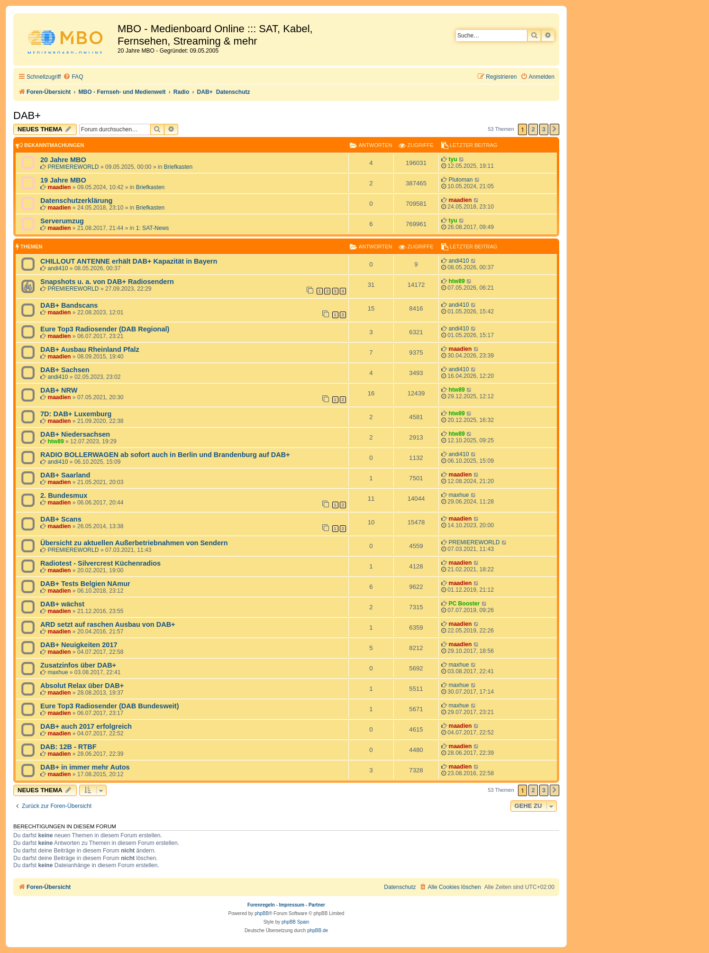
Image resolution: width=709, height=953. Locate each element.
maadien (59, 187)
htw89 (456, 281)
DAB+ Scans (61, 519)
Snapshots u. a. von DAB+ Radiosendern (107, 281)
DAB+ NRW (58, 390)
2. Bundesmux (63, 495)
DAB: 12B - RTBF (68, 747)
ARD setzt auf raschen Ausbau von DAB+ (107, 624)
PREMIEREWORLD (73, 167)
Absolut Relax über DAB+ (82, 685)
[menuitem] (73, 77)
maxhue (458, 495)
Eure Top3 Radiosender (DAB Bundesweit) (109, 706)
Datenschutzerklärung (76, 200)
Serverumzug (62, 221)
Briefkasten (178, 167)
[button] (554, 129)
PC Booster (464, 603)
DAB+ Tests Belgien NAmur (85, 583)
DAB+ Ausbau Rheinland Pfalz (89, 349)
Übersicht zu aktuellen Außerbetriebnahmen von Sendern (134, 543)
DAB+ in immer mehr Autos (85, 767)
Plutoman (460, 179)
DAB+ (27, 115)
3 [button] (543, 129)
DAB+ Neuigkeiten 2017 (79, 645)
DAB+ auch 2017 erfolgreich (86, 726)
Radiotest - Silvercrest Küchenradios (100, 563)
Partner (317, 904)
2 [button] (533, 129)
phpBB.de (317, 930)
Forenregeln (261, 904)
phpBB (262, 913)
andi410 (57, 268)
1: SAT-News (152, 228)
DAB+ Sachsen (65, 370)
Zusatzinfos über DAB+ (78, 665)
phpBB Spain (295, 922)
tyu (452, 159)
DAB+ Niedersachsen (75, 434)
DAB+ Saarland (65, 475)
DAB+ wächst (62, 604)
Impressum (291, 904)
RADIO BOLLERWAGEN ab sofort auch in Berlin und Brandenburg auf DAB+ (165, 454)
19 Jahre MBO (63, 180)
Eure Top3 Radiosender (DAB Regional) (104, 329)
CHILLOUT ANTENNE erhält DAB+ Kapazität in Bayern (128, 261)
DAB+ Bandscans (69, 305)
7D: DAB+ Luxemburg (75, 414)
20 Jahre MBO (63, 160)
